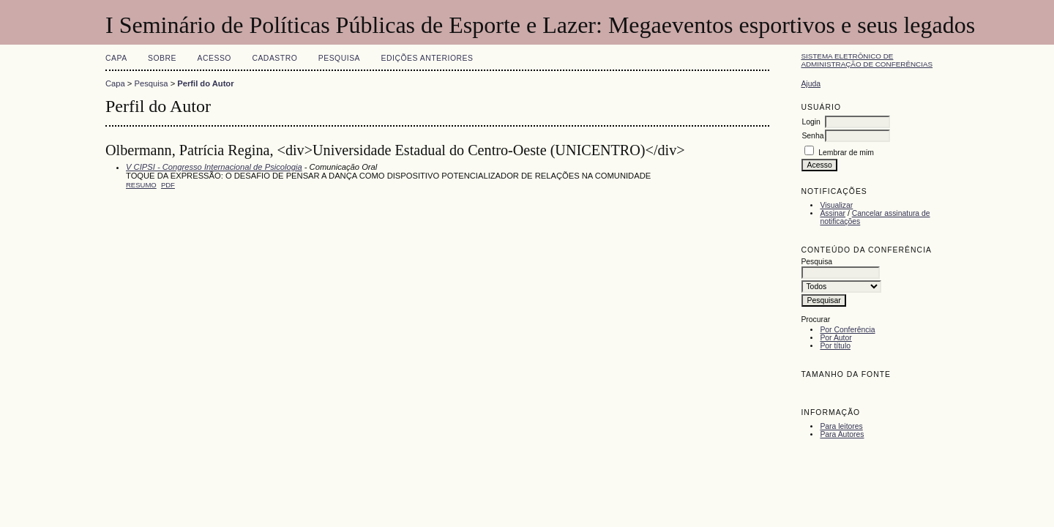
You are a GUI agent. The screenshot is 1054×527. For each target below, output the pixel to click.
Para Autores (842, 434)
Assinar (832, 213)
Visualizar (836, 205)
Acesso (214, 58)
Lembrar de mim (846, 153)
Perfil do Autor (205, 83)
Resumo (141, 185)
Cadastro (274, 58)
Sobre (162, 58)
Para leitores (841, 426)
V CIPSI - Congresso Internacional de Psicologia (214, 166)
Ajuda (811, 84)
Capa (116, 58)
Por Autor (835, 338)
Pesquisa (339, 58)
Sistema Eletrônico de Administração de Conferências (866, 60)
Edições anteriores (427, 58)
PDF (168, 185)
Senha (812, 136)
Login (810, 122)
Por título (835, 346)
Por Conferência (847, 330)
